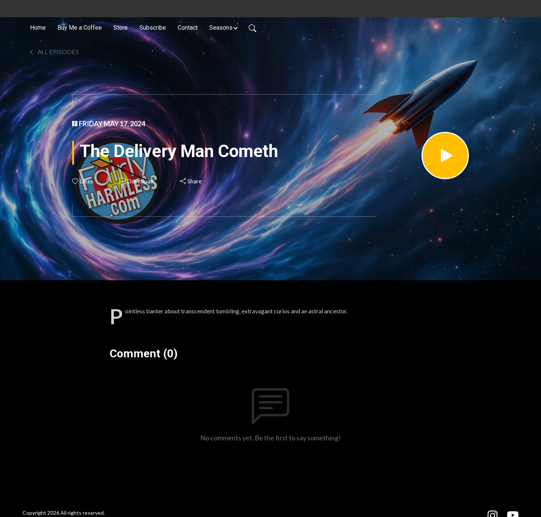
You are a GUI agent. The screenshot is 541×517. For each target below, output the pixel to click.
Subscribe (152, 27)
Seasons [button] (221, 27)
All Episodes (54, 51)
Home (38, 27)
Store (120, 27)
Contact (188, 27)
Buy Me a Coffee (79, 27)
